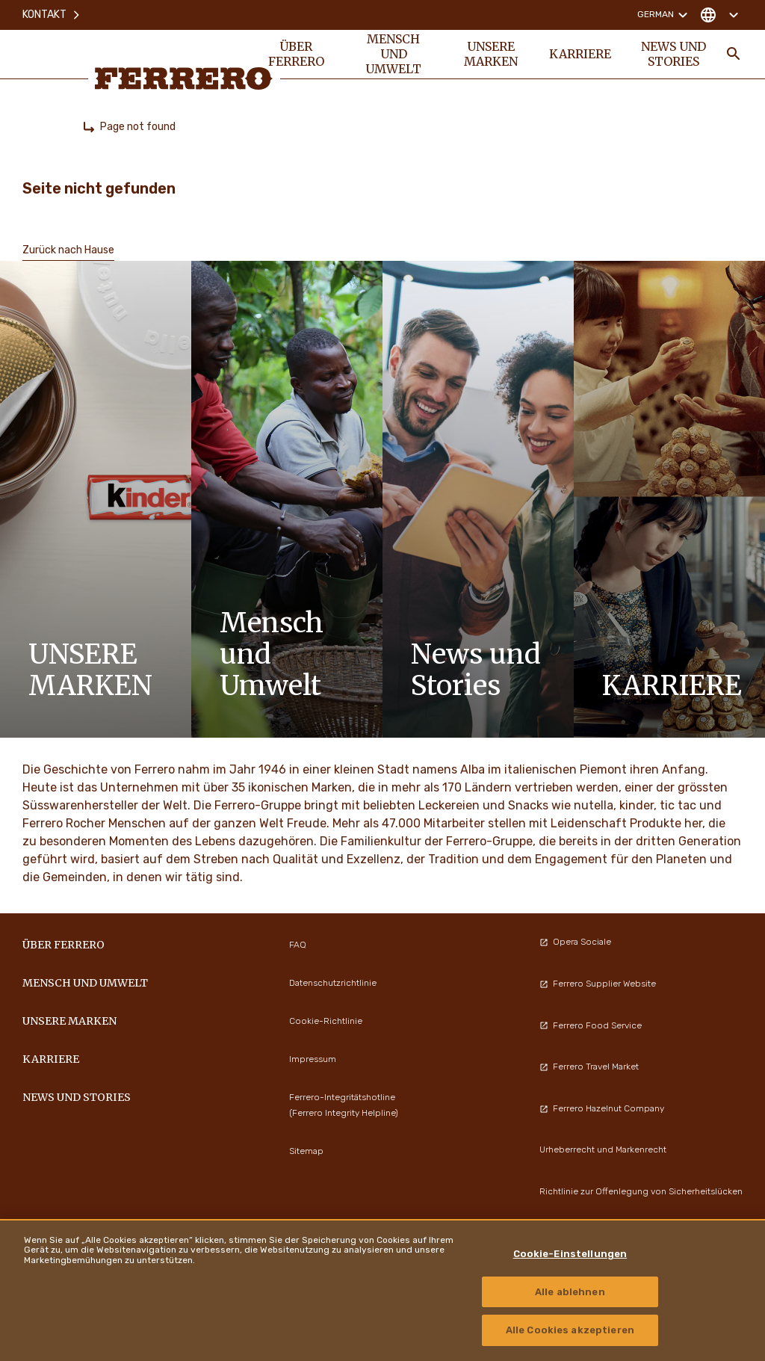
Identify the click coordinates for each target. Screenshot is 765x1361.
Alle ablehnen (570, 1291)
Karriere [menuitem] (580, 53)
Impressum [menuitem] (312, 1059)
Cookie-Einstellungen (570, 1253)
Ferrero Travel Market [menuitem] (589, 1066)
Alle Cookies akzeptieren (570, 1330)
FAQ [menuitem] (297, 944)
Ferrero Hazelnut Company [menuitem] (601, 1108)
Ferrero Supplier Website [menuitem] (597, 983)
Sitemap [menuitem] (306, 1151)
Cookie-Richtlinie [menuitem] (325, 1021)
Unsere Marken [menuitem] (491, 54)
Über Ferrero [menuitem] (296, 54)
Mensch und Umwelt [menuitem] (393, 53)
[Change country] (719, 15)
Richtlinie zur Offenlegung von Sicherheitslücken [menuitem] (641, 1191)
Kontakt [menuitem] (51, 14)
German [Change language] (664, 15)
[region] (382, 1290)
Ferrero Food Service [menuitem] (590, 1025)
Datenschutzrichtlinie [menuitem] (333, 983)
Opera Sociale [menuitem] (575, 941)
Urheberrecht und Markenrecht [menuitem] (602, 1149)
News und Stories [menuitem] (673, 54)
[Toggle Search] (734, 54)
